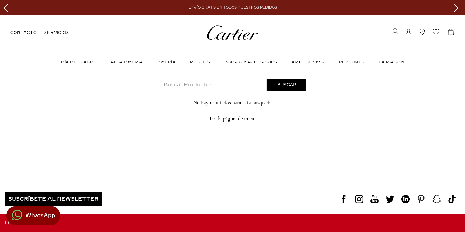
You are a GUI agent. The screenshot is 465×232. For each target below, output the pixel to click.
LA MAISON (391, 62)
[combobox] (232, 85)
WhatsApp (40, 215)
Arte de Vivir (308, 62)
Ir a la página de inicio (233, 118)
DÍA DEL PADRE (79, 62)
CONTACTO (23, 32)
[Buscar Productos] (286, 85)
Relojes (200, 62)
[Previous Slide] (7, 7)
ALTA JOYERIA (127, 62)
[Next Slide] (458, 7)
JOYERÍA (166, 62)
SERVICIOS (56, 32)
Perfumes (352, 62)
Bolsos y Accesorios (250, 62)
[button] (395, 31)
